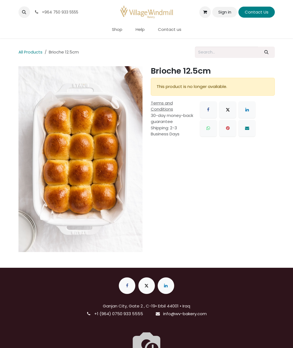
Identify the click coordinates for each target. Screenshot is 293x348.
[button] (24, 12)
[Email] (247, 128)
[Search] (266, 52)
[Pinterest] (227, 128)
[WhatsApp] (208, 128)
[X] (227, 109)
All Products (30, 52)
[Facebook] (208, 109)
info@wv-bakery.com (185, 314)
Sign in (224, 12)
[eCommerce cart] (205, 12)
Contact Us (256, 12)
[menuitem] (117, 29)
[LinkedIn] (247, 109)
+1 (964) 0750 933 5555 (118, 314)
